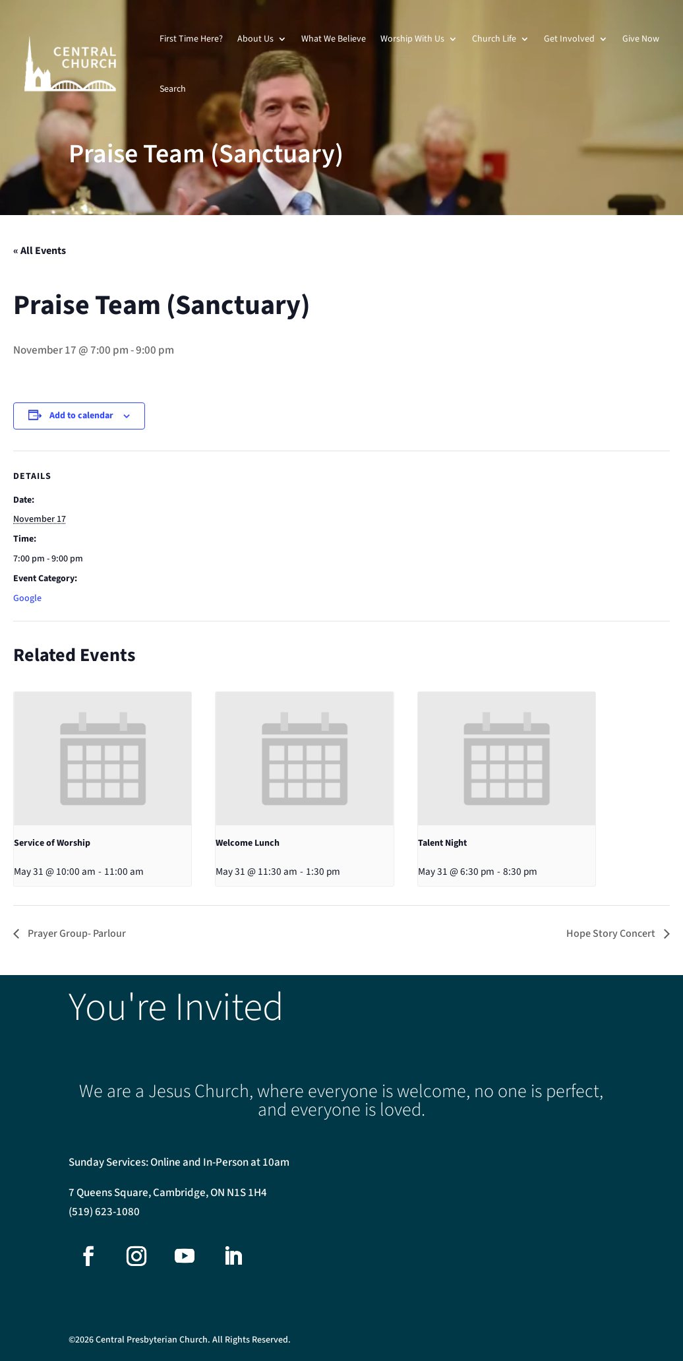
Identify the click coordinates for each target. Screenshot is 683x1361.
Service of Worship (52, 843)
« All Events (39, 250)
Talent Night (442, 843)
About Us (255, 39)
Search (173, 89)
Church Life (494, 39)
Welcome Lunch (248, 843)
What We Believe (333, 39)
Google (27, 598)
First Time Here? (191, 39)
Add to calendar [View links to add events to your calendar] (81, 415)
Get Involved (569, 39)
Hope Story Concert (611, 933)
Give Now (640, 39)
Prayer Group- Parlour (76, 933)
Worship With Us (412, 39)
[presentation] (102, 758)
